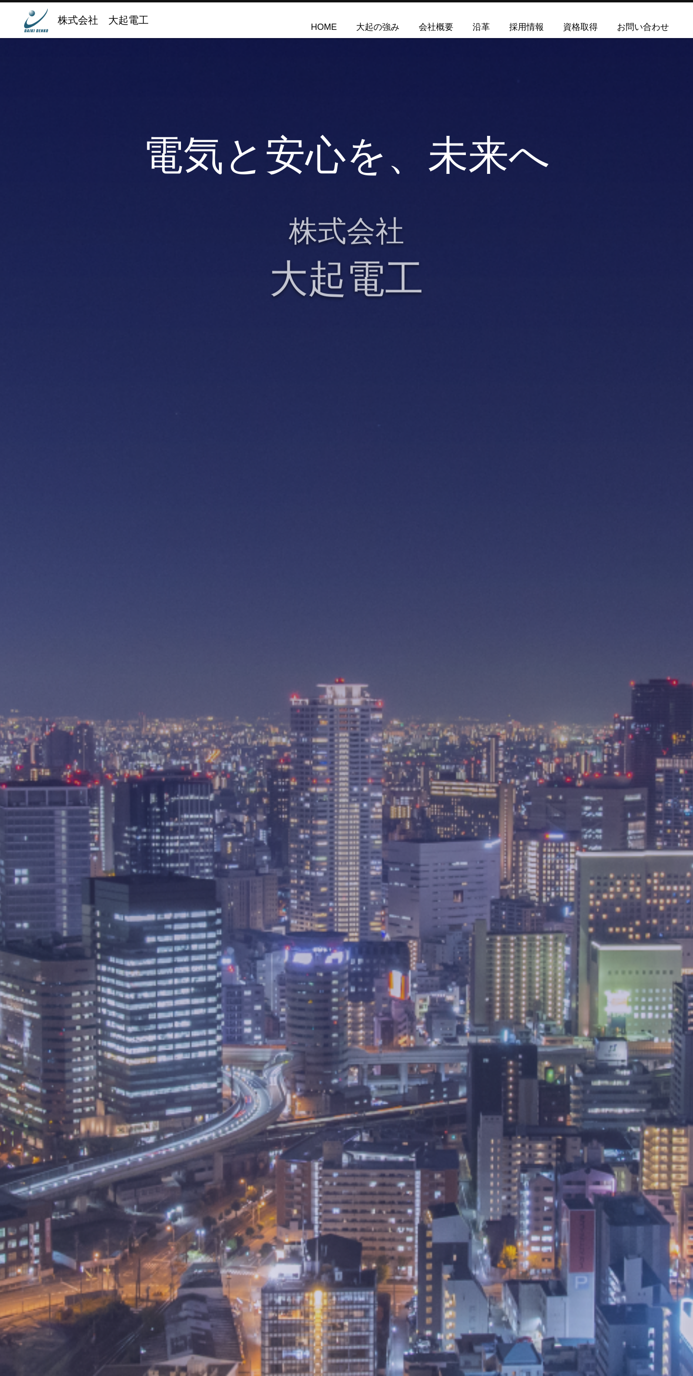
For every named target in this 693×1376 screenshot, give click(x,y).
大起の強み (377, 26)
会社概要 (436, 26)
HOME (324, 26)
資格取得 (580, 26)
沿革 (481, 26)
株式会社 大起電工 (103, 20)
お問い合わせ (643, 26)
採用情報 (526, 26)
